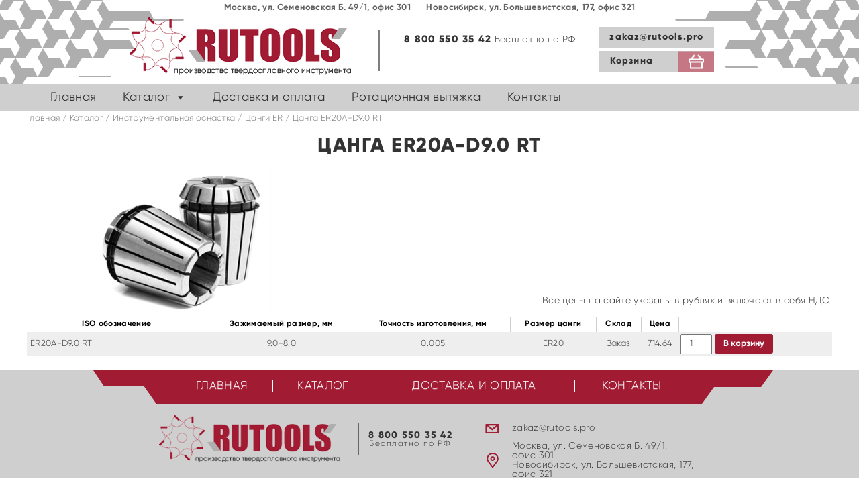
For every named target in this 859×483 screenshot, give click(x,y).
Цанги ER (264, 118)
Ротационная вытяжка (416, 97)
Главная (73, 97)
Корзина (631, 61)
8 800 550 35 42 (447, 39)
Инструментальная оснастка (174, 118)
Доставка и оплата (269, 97)
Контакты (534, 97)
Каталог (146, 97)
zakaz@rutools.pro (656, 37)
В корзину (743, 343)
